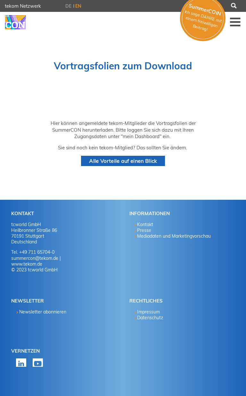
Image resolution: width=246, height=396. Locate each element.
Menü (235, 22)
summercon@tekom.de (34, 258)
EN (78, 6)
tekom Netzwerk (23, 6)
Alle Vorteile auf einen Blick (123, 161)
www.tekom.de (26, 264)
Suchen (233, 6)
